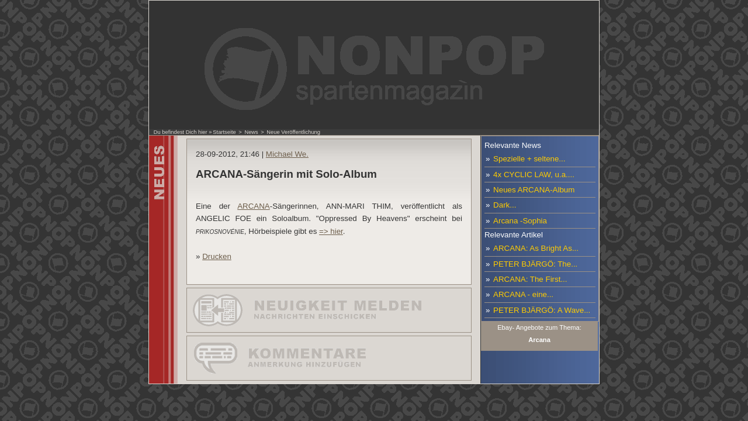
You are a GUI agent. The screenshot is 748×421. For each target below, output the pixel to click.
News (251, 132)
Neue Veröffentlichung (293, 132)
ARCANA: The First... (530, 279)
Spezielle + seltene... (529, 158)
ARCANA (253, 206)
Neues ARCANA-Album (533, 189)
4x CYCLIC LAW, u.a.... (533, 174)
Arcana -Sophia (520, 220)
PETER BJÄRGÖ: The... (535, 264)
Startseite (224, 132)
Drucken (216, 256)
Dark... (504, 205)
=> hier (331, 231)
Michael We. (287, 154)
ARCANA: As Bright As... (536, 248)
